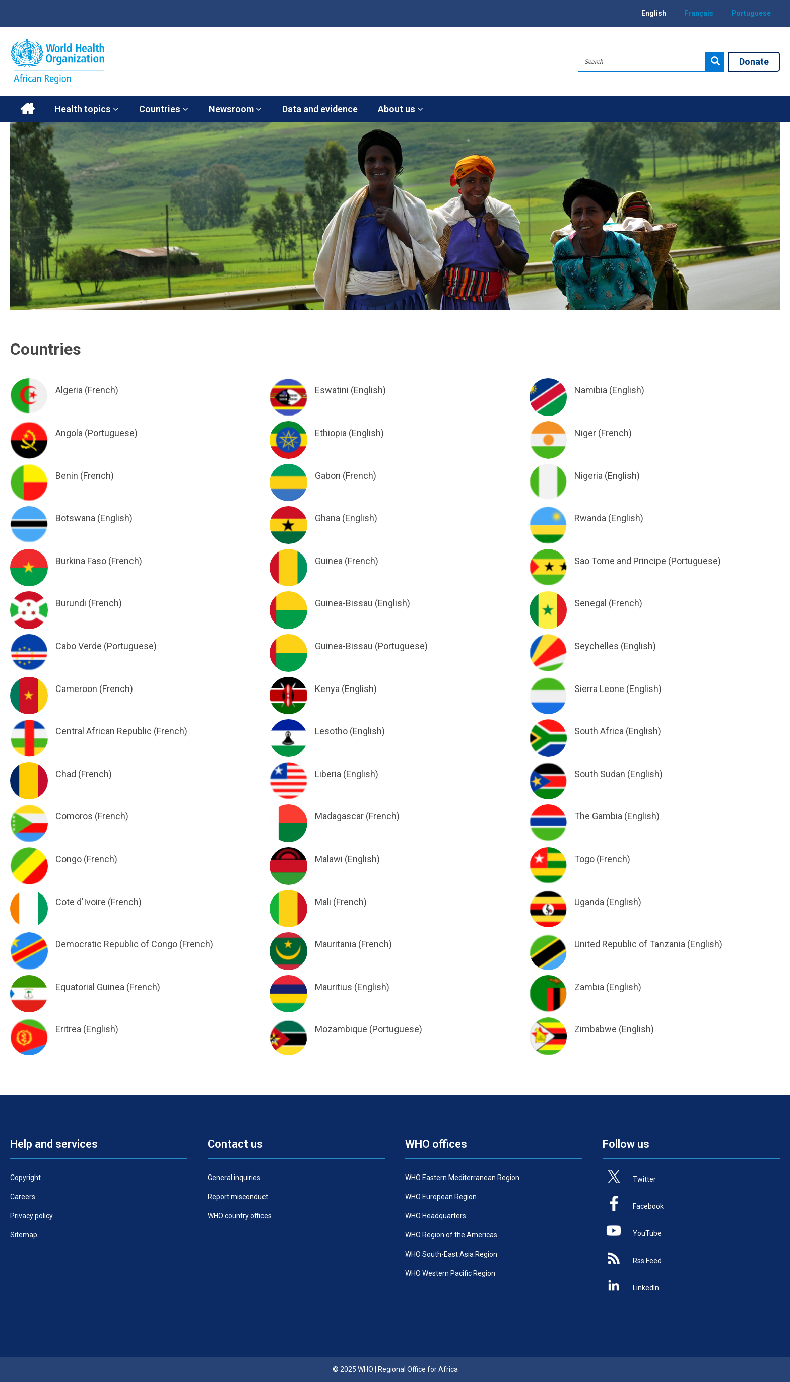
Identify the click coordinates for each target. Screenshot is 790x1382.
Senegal (590, 603)
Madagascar (339, 816)
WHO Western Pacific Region (450, 1273)
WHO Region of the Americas (451, 1235)
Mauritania (335, 944)
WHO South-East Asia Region (451, 1254)
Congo (68, 859)
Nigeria (588, 475)
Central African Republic (103, 731)
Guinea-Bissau (344, 603)
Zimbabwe (595, 1029)
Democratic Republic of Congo (116, 944)
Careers (22, 1197)
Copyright (25, 1177)
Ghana (327, 518)
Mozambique (341, 1029)
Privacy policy (31, 1216)
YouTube (647, 1233)
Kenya (327, 688)
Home (27, 109)
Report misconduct (238, 1197)
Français (698, 13)
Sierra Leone (599, 688)
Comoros (74, 816)
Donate (754, 61)
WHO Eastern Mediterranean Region (462, 1177)
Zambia (589, 987)
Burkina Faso (80, 561)
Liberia (328, 774)
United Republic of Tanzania (629, 944)
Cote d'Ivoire (80, 901)
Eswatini (332, 390)
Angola (69, 433)
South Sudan (599, 774)
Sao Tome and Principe (620, 561)
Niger (585, 433)
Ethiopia (331, 433)
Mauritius (333, 987)
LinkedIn (646, 1288)
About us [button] (400, 109)
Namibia (590, 390)
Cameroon (76, 688)
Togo (584, 859)
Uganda (589, 901)
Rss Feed (647, 1261)
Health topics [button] (86, 109)
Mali (323, 901)
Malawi (329, 859)
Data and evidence (320, 109)
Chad (65, 774)
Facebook (648, 1206)
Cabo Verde (78, 646)
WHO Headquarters (435, 1216)
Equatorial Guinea (89, 987)
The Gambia (598, 816)
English (653, 13)
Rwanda (590, 518)
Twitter (644, 1179)
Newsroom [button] (235, 109)
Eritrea (68, 1029)
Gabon (328, 475)
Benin (66, 475)
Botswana (75, 518)
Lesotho (331, 731)
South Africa (599, 731)
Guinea (329, 561)
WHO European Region (441, 1197)
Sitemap (23, 1235)
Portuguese (751, 13)
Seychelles (596, 646)
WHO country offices (240, 1216)
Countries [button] (163, 109)
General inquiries (234, 1177)
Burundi (70, 603)
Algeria (69, 390)
